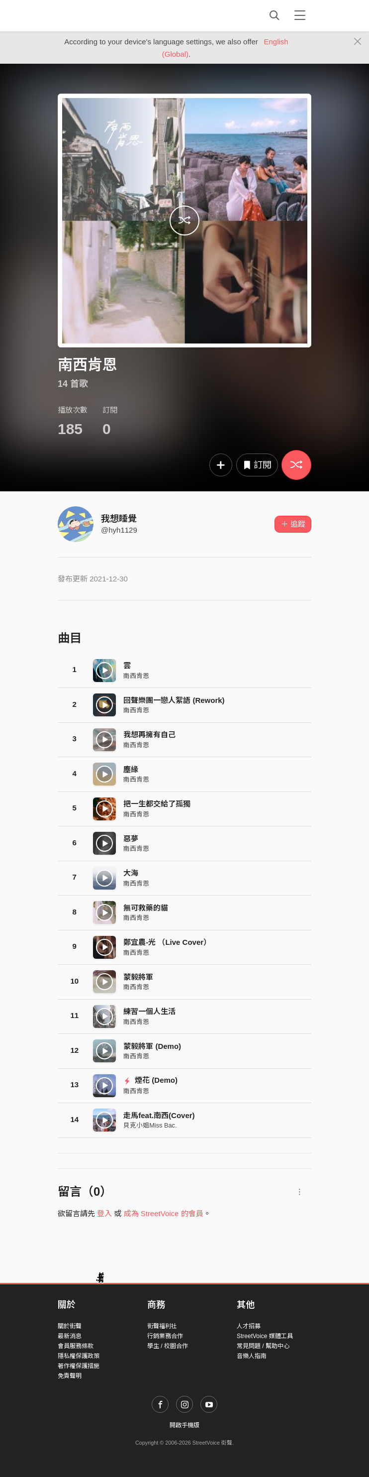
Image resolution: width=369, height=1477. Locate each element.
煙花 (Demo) (150, 1080)
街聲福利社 (162, 1326)
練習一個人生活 (149, 1011)
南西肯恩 (136, 676)
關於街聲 (70, 1326)
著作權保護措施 (78, 1366)
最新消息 (70, 1336)
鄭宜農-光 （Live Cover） (167, 942)
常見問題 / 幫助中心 (263, 1346)
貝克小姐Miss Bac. (150, 1125)
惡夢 (130, 838)
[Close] (358, 42)
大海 (130, 873)
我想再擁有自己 (149, 734)
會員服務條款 (75, 1346)
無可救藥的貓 (145, 908)
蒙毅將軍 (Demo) (152, 1046)
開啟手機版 (184, 1425)
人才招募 (249, 1326)
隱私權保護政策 (78, 1356)
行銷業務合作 (165, 1336)
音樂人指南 (252, 1356)
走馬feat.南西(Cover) (158, 1115)
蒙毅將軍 (138, 977)
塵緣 (130, 769)
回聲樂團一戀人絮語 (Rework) (173, 700)
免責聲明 (70, 1375)
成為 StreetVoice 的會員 (163, 1213)
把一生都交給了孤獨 (156, 803)
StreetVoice (99, 15)
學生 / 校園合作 (167, 1346)
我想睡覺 (119, 519)
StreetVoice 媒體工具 (265, 1336)
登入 (104, 1213)
